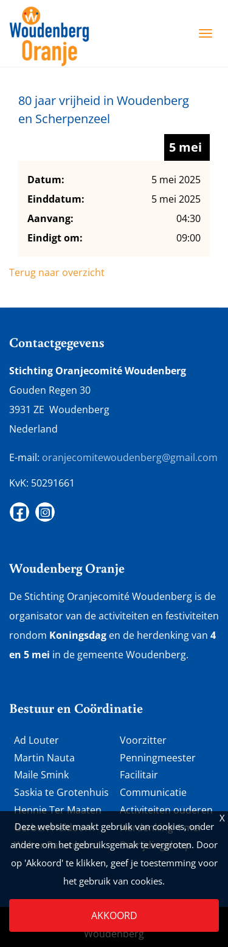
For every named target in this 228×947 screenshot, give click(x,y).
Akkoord (114, 915)
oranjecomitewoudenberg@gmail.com (130, 457)
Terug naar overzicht (57, 272)
